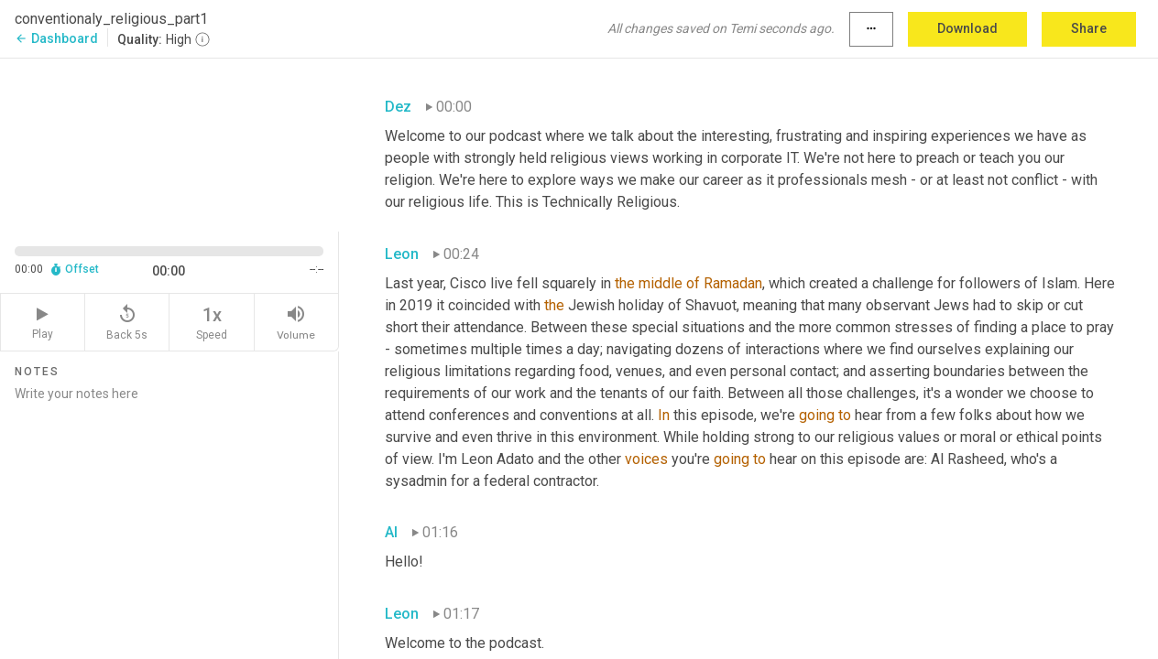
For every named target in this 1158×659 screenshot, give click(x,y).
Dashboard (56, 38)
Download (967, 28)
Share (1089, 28)
